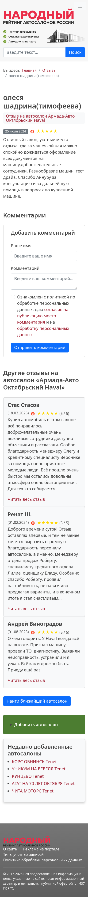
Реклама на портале (41, 849)
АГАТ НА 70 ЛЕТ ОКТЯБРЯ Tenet (43, 783)
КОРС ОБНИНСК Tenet (34, 761)
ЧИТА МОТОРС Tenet (33, 791)
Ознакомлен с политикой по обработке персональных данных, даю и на (46, 315)
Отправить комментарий (39, 347)
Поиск (75, 52)
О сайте (10, 849)
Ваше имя (21, 245)
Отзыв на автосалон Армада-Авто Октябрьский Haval (40, 118)
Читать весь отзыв (26, 499)
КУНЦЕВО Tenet (28, 776)
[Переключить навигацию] (80, 6)
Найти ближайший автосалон (37, 701)
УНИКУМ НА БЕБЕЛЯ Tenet (38, 769)
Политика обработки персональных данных (42, 860)
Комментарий (25, 268)
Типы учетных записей (23, 854)
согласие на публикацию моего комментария (42, 316)
